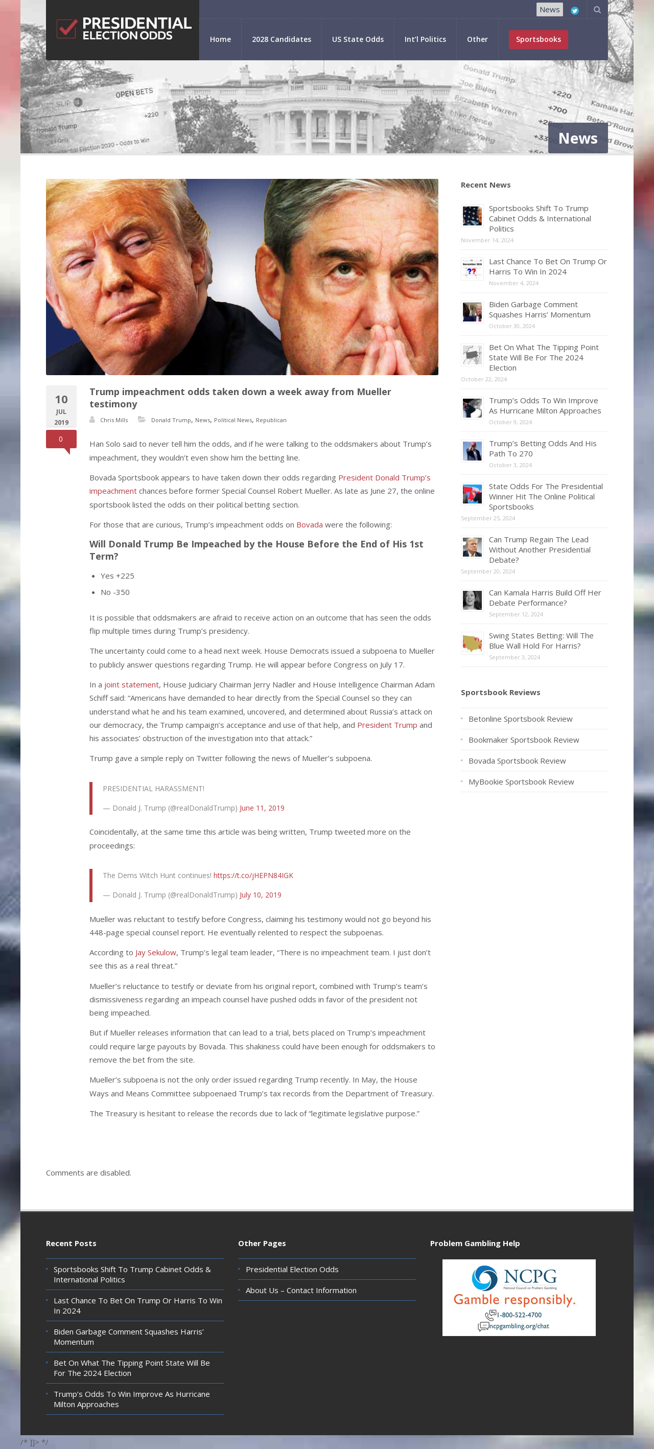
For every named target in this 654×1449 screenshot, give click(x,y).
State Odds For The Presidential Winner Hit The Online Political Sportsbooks (546, 496)
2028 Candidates (281, 39)
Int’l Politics (425, 39)
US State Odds (358, 39)
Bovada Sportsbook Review (517, 760)
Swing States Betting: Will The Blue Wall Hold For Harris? (541, 640)
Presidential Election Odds (292, 1269)
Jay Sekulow (155, 952)
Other (477, 39)
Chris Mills (114, 420)
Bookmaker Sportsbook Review (524, 739)
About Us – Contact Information (301, 1290)
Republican (271, 420)
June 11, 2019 (262, 808)
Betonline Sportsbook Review (521, 719)
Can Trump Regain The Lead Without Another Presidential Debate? (540, 549)
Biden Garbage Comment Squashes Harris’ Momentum (540, 309)
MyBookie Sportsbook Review (521, 781)
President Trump (387, 725)
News (550, 9)
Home (220, 39)
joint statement (131, 684)
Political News (233, 420)
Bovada (310, 524)
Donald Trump (171, 420)
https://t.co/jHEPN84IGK (253, 875)
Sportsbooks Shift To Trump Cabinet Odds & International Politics (540, 218)
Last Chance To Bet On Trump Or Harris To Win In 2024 (548, 266)
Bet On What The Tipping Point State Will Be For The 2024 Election (544, 357)
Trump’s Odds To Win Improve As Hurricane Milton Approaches (545, 405)
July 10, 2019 (261, 895)
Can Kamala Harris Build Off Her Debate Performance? (545, 597)
